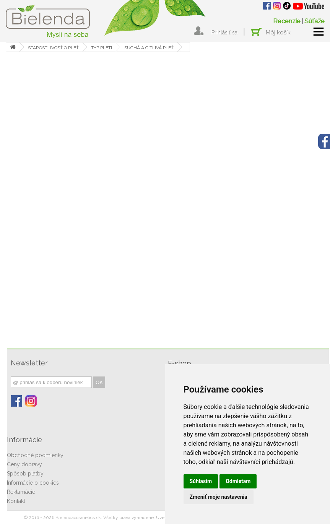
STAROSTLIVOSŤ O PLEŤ (53, 47)
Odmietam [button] (238, 481)
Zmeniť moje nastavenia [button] (218, 497)
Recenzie (287, 21)
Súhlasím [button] (201, 481)
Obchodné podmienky (35, 455)
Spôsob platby (25, 473)
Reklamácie (21, 492)
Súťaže (314, 21)
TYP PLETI (101, 47)
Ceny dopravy (24, 464)
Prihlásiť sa (224, 32)
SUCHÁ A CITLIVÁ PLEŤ (149, 47)
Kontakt (16, 501)
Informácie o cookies (33, 483)
